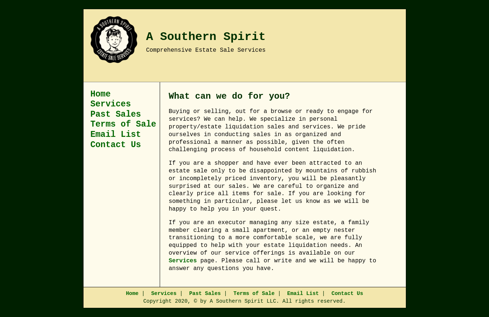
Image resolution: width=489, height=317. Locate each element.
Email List (115, 134)
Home (100, 94)
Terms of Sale (123, 124)
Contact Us (115, 145)
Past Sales (115, 114)
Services (110, 104)
